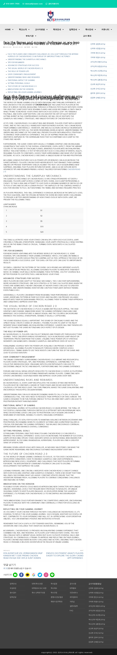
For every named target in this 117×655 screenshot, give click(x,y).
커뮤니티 (106, 28)
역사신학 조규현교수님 (98, 70)
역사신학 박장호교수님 (98, 74)
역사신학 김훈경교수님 (98, 79)
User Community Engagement (22, 73)
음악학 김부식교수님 (97, 92)
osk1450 (7, 46)
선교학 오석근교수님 (97, 88)
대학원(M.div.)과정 (39, 587)
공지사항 (73, 582)
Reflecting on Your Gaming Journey (25, 91)
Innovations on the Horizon (20, 88)
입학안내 (74, 28)
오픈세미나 (74, 591)
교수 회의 (87, 35)
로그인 (5, 567)
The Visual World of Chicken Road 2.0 (25, 67)
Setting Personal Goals (19, 82)
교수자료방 (41, 28)
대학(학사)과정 (37, 582)
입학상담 (13, 596)
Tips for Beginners (16, 61)
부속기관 (31, 35)
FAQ (71, 609)
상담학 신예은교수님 (97, 96)
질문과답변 (74, 605)
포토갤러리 (74, 596)
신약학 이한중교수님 (97, 47)
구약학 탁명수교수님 (97, 56)
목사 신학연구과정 (38, 591)
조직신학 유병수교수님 (98, 61)
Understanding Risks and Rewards (24, 76)
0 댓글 (34, 46)
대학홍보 (73, 587)
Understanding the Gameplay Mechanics (27, 58)
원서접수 (13, 591)
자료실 (72, 600)
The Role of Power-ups (18, 70)
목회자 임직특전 (56, 600)
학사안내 (90, 28)
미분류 (27, 46)
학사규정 (54, 591)
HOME (9, 28)
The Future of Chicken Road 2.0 (22, 85)
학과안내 (58, 28)
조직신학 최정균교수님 (98, 65)
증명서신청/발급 (57, 596)
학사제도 (54, 587)
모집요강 (13, 587)
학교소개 (24, 28)
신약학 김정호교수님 (97, 43)
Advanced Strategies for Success (23, 64)
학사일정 (54, 582)
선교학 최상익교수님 (97, 83)
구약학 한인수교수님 (97, 52)
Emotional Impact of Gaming (21, 79)
